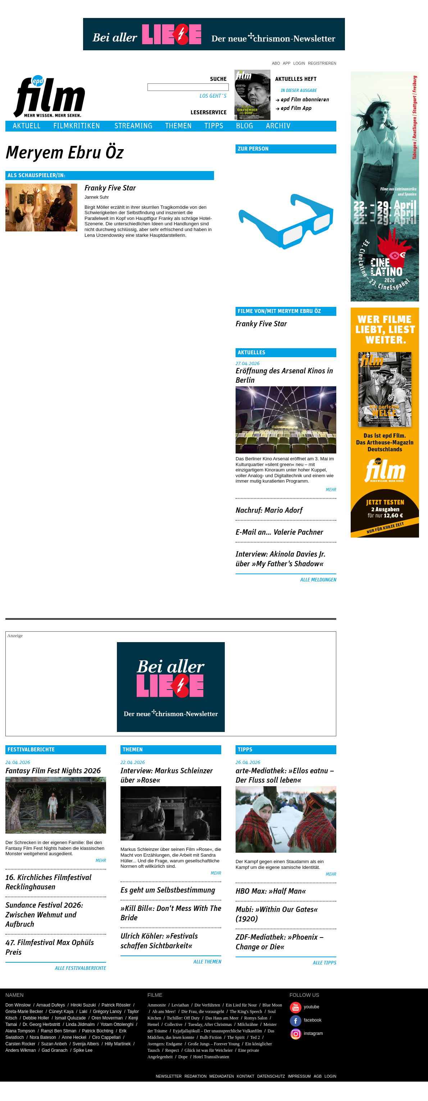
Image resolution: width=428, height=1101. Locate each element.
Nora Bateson (42, 1037)
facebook (313, 1020)
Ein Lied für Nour (241, 1005)
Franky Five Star (110, 188)
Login (299, 63)
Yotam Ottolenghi (116, 1024)
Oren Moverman (107, 1018)
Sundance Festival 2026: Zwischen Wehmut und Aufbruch (44, 915)
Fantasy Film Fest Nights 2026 (53, 771)
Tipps (213, 126)
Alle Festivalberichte (80, 968)
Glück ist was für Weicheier (208, 1050)
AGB (318, 1076)
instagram (313, 1033)
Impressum (299, 1076)
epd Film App (296, 108)
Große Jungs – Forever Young (214, 1043)
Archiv (278, 126)
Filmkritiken (76, 126)
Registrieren (322, 63)
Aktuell (27, 126)
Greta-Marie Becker (24, 1011)
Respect (172, 1050)
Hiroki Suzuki (83, 1005)
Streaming (133, 126)
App (287, 63)
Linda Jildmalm (80, 1024)
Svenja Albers (86, 1043)
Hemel (153, 1024)
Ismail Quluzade (70, 1018)
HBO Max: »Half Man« (271, 891)
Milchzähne (247, 1024)
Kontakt (245, 1076)
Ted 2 (255, 1037)
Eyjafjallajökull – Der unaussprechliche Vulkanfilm (217, 1030)
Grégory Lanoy (107, 1011)
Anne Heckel (74, 1037)
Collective (173, 1024)
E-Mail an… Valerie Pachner (279, 532)
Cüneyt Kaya (61, 1011)
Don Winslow (18, 1005)
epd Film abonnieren (305, 99)
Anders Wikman (20, 1050)
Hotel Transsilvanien (211, 1056)
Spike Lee (82, 1050)
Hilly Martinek (118, 1043)
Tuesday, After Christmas (210, 1024)
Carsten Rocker (20, 1043)
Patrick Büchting (97, 1030)
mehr (331, 490)
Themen (178, 126)
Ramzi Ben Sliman (59, 1030)
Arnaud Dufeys (50, 1005)
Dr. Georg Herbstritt (41, 1024)
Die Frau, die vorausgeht (202, 1011)
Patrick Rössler (116, 1005)
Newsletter (169, 1076)
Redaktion (195, 1076)
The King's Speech (246, 1011)
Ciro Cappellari (106, 1037)
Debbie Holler (36, 1018)
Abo (276, 63)
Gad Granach (55, 1050)
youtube (311, 1006)
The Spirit (236, 1037)
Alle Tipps (324, 963)
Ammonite (156, 1005)
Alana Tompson (20, 1030)
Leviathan (180, 1005)
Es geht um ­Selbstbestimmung (167, 890)
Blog (244, 126)
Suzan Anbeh (54, 1043)
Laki (83, 1011)
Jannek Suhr (97, 197)
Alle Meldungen (318, 579)
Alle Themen (207, 961)
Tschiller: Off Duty (183, 1018)
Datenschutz (271, 1076)
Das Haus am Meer (221, 1018)
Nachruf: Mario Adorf (269, 511)
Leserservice (209, 112)
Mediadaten (221, 1076)
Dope (183, 1056)
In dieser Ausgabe (299, 91)
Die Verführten (207, 1005)
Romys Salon (255, 1018)
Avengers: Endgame (164, 1043)
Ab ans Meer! (164, 1011)
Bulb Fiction (211, 1037)
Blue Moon (272, 1005)
